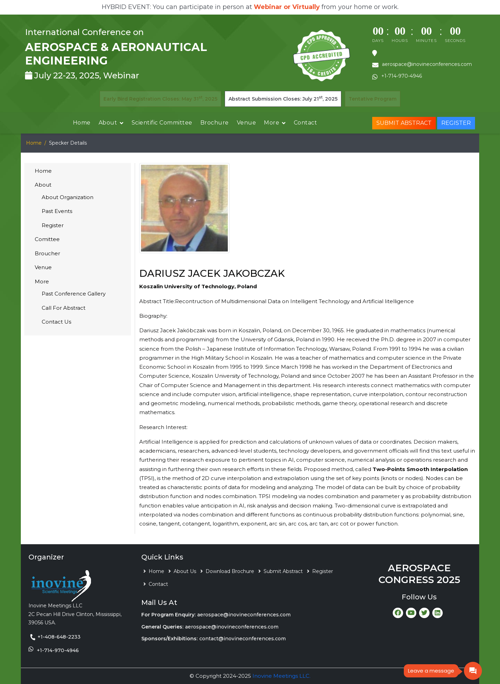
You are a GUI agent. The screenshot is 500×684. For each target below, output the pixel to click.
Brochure (214, 122)
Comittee (47, 239)
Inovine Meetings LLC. (281, 676)
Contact (305, 122)
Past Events (57, 211)
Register (456, 123)
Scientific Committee (162, 122)
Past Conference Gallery (74, 293)
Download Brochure (230, 571)
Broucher (47, 253)
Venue (246, 122)
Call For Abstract (63, 308)
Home (82, 122)
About (108, 122)
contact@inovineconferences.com (242, 638)
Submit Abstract (404, 123)
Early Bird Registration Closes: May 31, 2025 (160, 98)
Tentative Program (373, 99)
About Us (185, 571)
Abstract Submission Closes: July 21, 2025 (283, 98)
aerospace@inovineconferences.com (244, 615)
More (271, 122)
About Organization (67, 197)
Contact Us (56, 321)
